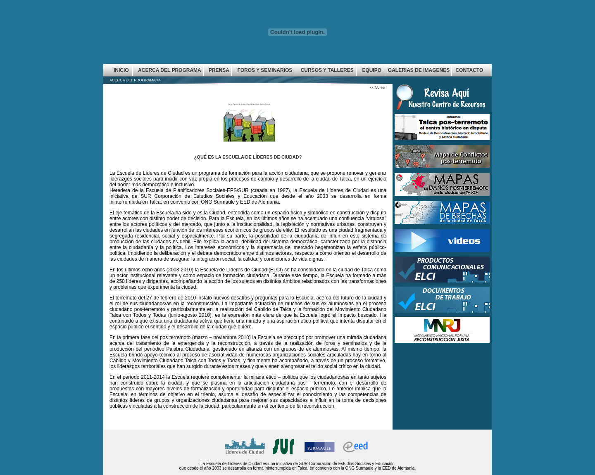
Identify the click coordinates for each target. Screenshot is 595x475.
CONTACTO (469, 70)
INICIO (121, 70)
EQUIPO (371, 70)
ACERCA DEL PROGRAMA (169, 70)
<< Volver (378, 88)
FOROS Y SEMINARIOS (264, 70)
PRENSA (219, 70)
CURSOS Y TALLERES (327, 70)
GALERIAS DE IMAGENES (419, 70)
